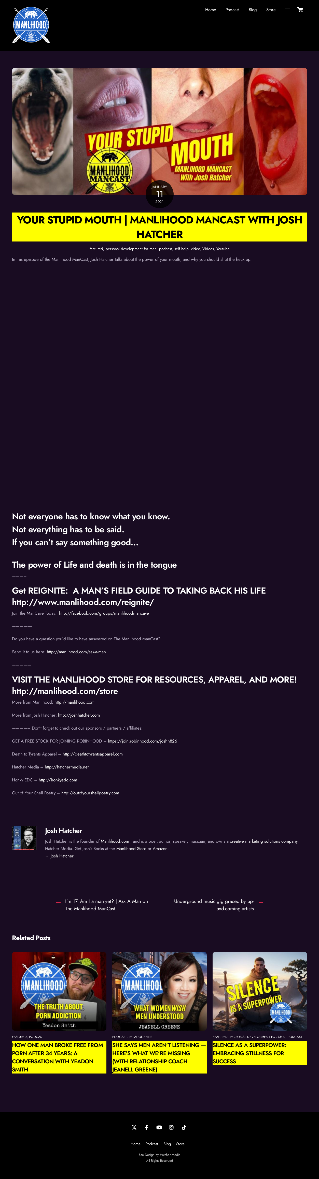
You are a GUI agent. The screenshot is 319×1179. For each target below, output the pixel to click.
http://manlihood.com (73, 702)
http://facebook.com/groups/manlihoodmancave (103, 613)
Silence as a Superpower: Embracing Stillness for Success (249, 1053)
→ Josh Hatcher (59, 856)
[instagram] (172, 1127)
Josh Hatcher (63, 831)
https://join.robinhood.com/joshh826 (142, 741)
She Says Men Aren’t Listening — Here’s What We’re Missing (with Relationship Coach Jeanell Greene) (159, 1057)
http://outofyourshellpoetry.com (90, 793)
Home (210, 10)
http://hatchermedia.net (68, 767)
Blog (253, 10)
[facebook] (147, 1127)
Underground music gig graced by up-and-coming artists (214, 905)
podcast (165, 249)
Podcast (232, 10)
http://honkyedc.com (58, 780)
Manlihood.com (115, 841)
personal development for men (131, 249)
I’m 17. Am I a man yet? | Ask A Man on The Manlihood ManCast (106, 905)
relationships (140, 1037)
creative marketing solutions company (263, 841)
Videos (208, 249)
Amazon (160, 849)
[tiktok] (184, 1127)
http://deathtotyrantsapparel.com (93, 754)
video (195, 249)
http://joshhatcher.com (79, 715)
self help (181, 249)
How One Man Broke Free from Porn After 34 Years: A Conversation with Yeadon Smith (57, 1057)
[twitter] (134, 1127)
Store (271, 10)
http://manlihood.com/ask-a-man (76, 652)
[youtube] (159, 1127)
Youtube (223, 249)
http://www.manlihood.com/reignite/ (83, 602)
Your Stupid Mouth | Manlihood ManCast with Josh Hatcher (159, 227)
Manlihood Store (131, 849)
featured (96, 249)
